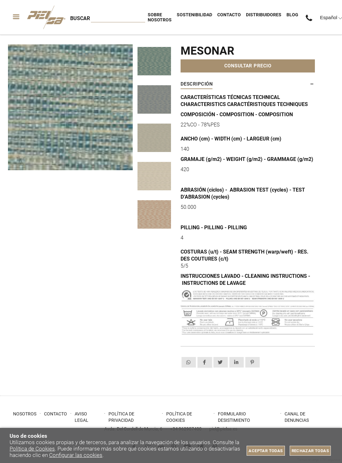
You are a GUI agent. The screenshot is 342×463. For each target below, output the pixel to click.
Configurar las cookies (75, 455)
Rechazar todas (310, 450)
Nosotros (24, 413)
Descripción (197, 84)
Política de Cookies (32, 448)
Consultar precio (247, 66)
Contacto (55, 413)
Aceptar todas (266, 450)
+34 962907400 (310, 17)
